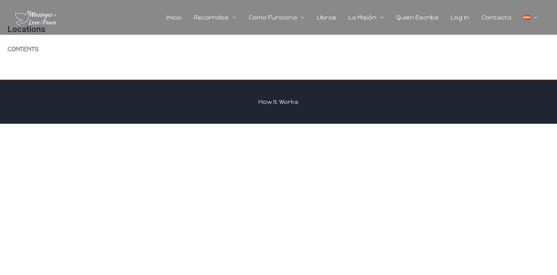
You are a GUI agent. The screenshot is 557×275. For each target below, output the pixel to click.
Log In (460, 17)
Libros (326, 17)
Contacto (496, 17)
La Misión (362, 17)
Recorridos (211, 17)
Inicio (174, 17)
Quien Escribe (417, 17)
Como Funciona (273, 17)
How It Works (278, 101)
